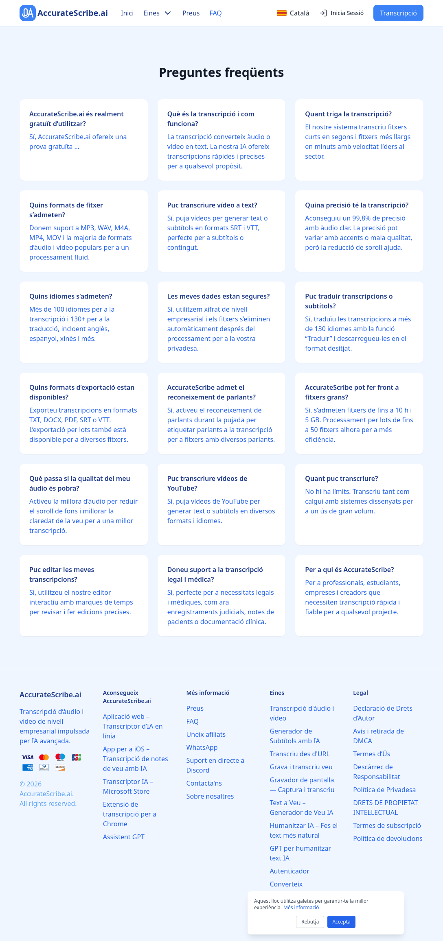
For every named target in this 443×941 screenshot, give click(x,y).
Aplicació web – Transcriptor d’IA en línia (133, 726)
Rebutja (310, 921)
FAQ (215, 13)
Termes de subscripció (387, 825)
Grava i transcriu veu (301, 766)
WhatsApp (202, 747)
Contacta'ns (204, 783)
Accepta (341, 921)
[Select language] (293, 13)
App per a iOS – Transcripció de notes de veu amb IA (135, 759)
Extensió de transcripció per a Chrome (129, 814)
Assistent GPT (124, 836)
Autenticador (289, 871)
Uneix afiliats (206, 734)
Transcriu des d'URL (300, 753)
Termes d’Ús (371, 753)
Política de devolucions (388, 838)
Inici (127, 13)
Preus (191, 13)
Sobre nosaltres (210, 796)
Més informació (301, 907)
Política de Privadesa (384, 789)
